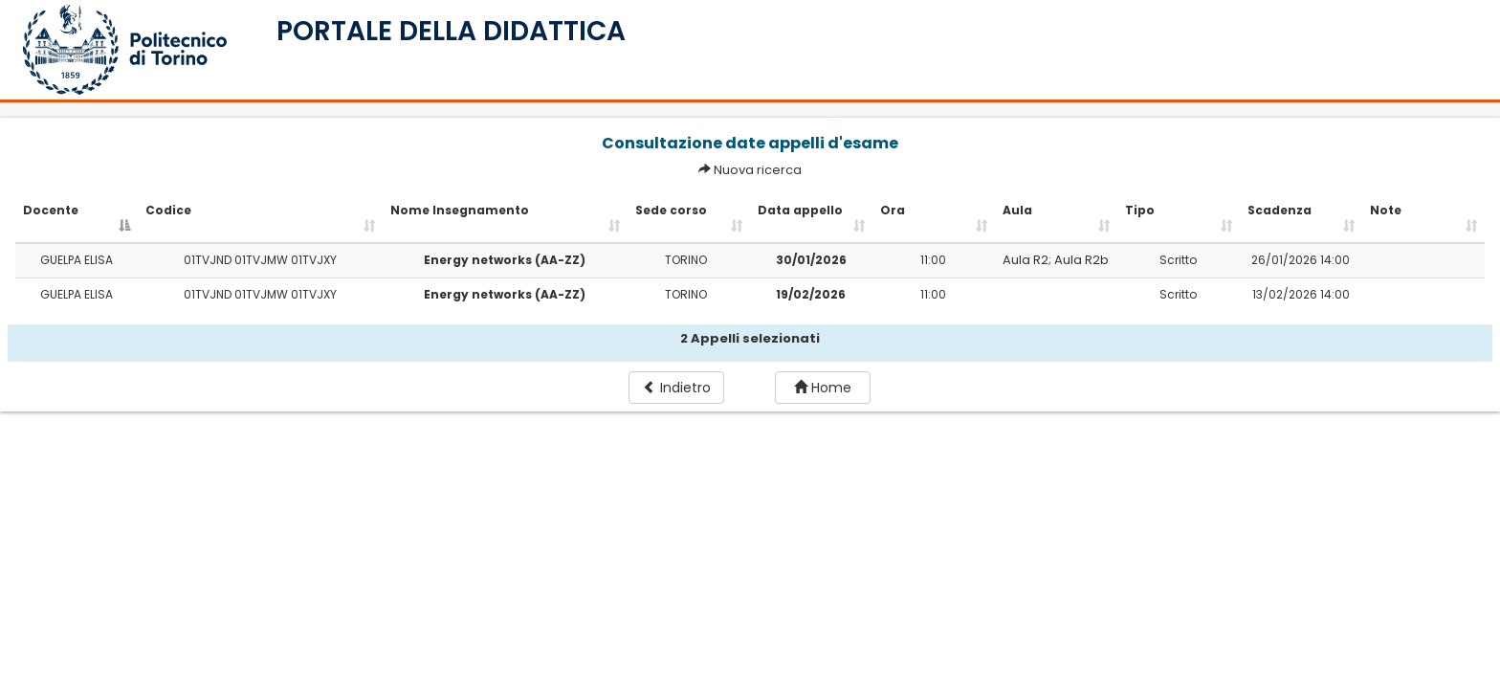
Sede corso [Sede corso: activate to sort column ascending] (671, 210)
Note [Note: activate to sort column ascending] (1385, 210)
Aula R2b (1081, 260)
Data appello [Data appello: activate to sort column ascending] (800, 210)
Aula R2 (1025, 260)
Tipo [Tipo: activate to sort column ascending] (1140, 210)
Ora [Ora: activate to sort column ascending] (892, 210)
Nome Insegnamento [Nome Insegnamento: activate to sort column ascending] (459, 210)
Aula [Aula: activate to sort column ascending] (1017, 210)
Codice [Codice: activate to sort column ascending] (168, 210)
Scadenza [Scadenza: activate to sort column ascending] (1279, 210)
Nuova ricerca (758, 170)
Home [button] (822, 387)
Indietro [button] (677, 387)
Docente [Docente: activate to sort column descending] (50, 210)
